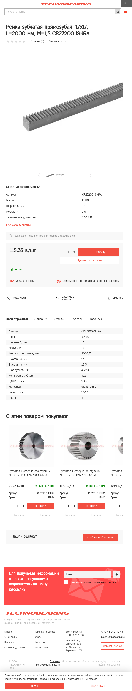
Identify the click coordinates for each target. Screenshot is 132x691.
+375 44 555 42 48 (112, 631)
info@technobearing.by (113, 637)
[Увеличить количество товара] (23, 506)
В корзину (99, 251)
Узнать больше (98, 686)
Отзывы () (37, 41)
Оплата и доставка (14, 647)
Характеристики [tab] (17, 319)
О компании (10, 637)
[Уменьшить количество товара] (11, 506)
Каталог (8, 631)
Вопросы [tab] (77, 319)
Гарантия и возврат (45, 631)
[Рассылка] (116, 574)
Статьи (38, 637)
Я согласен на (93, 582)
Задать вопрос (58, 41)
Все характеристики (18, 225)
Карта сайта (41, 647)
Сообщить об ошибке (100, 537)
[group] (64, 107)
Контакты (40, 642)
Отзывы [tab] (59, 319)
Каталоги (9, 642)
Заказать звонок (112, 646)
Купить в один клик (89, 260)
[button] (90, 175)
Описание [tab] (41, 319)
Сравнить (19, 515)
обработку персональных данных (100, 582)
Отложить (45, 515)
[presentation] (92, 593)
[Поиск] (117, 11)
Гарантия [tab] (96, 319)
